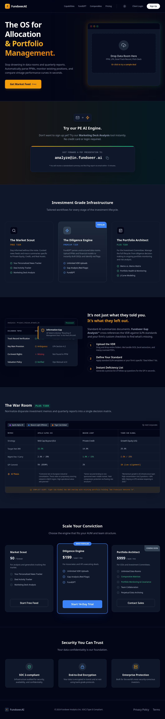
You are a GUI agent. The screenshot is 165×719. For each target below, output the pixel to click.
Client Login (137, 6)
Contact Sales (136, 603)
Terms (156, 709)
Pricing (108, 6)
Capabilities (69, 6)
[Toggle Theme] (124, 6)
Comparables (96, 6)
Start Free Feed (29, 603)
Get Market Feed (23, 84)
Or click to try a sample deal (123, 64)
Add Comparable (149, 425)
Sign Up (153, 6)
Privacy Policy (141, 709)
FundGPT (82, 6)
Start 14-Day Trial (82, 604)
